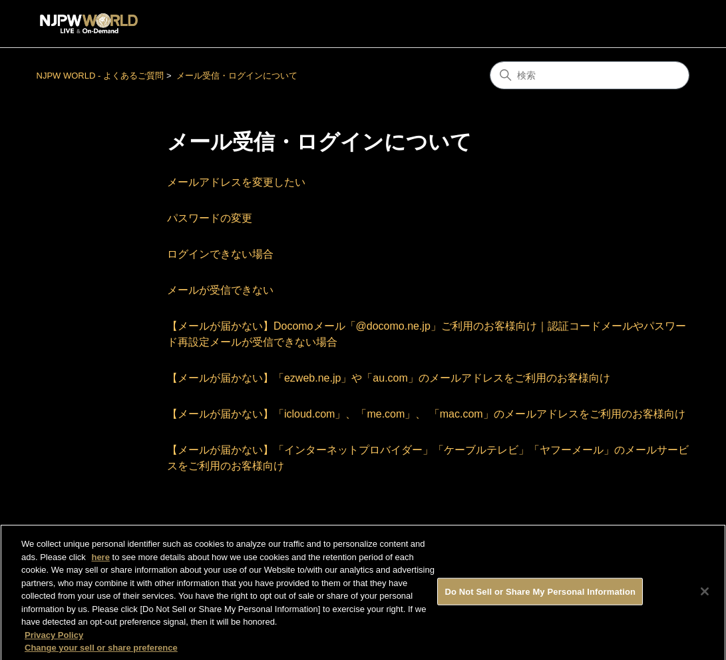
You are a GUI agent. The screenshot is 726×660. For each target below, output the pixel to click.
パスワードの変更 (209, 218)
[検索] (589, 75)
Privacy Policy (54, 640)
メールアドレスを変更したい (236, 182)
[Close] (704, 596)
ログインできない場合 (220, 254)
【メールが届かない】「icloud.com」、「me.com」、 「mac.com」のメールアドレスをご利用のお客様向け (426, 414)
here (100, 562)
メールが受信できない (220, 290)
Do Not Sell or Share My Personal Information (540, 596)
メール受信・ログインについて (236, 76)
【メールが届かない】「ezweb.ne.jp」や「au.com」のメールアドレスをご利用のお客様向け (388, 378)
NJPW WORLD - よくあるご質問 (100, 76)
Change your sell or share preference (101, 653)
